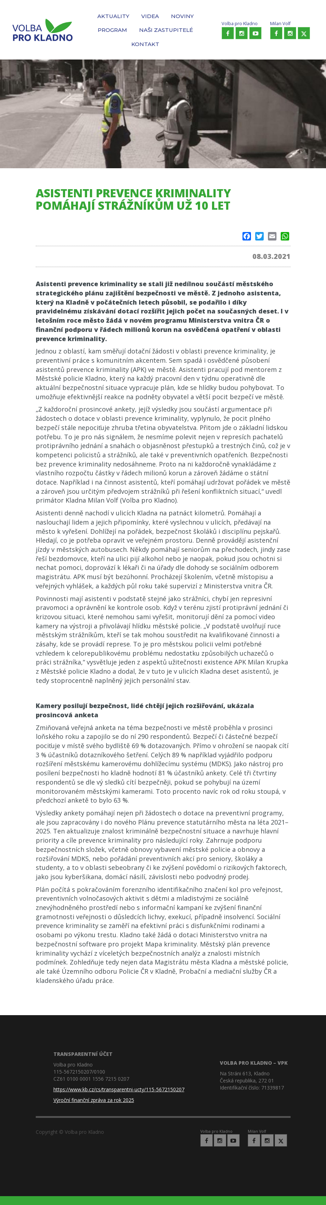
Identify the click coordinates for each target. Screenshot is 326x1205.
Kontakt (145, 44)
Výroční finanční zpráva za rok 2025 (93, 1100)
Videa (150, 16)
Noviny (182, 16)
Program (112, 30)
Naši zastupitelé (166, 30)
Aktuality (113, 16)
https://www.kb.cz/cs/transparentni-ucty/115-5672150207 (118, 1089)
